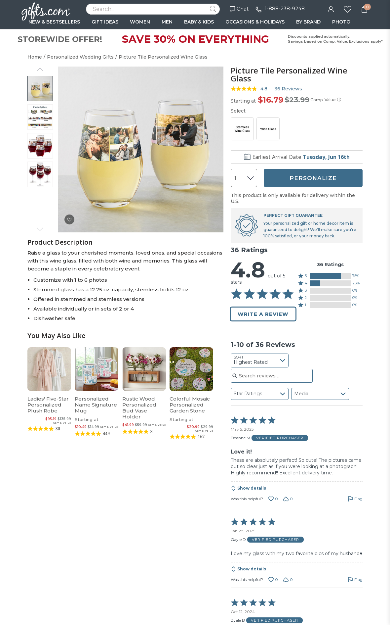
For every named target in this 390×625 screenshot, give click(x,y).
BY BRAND (308, 22)
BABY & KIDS (199, 22)
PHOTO (341, 22)
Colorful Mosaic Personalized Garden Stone (190, 405)
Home (34, 57)
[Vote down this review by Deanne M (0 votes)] (288, 499)
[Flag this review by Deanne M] (355, 499)
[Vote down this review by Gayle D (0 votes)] (288, 580)
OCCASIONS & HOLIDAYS (255, 22)
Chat (239, 9)
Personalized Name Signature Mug (96, 405)
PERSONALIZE (313, 178)
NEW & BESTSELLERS (54, 22)
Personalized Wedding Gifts (80, 57)
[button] (330, 276)
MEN (167, 22)
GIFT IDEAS (105, 22)
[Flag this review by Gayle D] (355, 580)
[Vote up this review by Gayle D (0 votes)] (273, 580)
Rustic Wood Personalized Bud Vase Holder (139, 408)
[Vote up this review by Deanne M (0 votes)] (273, 499)
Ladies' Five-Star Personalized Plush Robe (48, 405)
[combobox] (260, 360)
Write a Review (263, 314)
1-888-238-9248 (285, 8)
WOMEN (140, 22)
